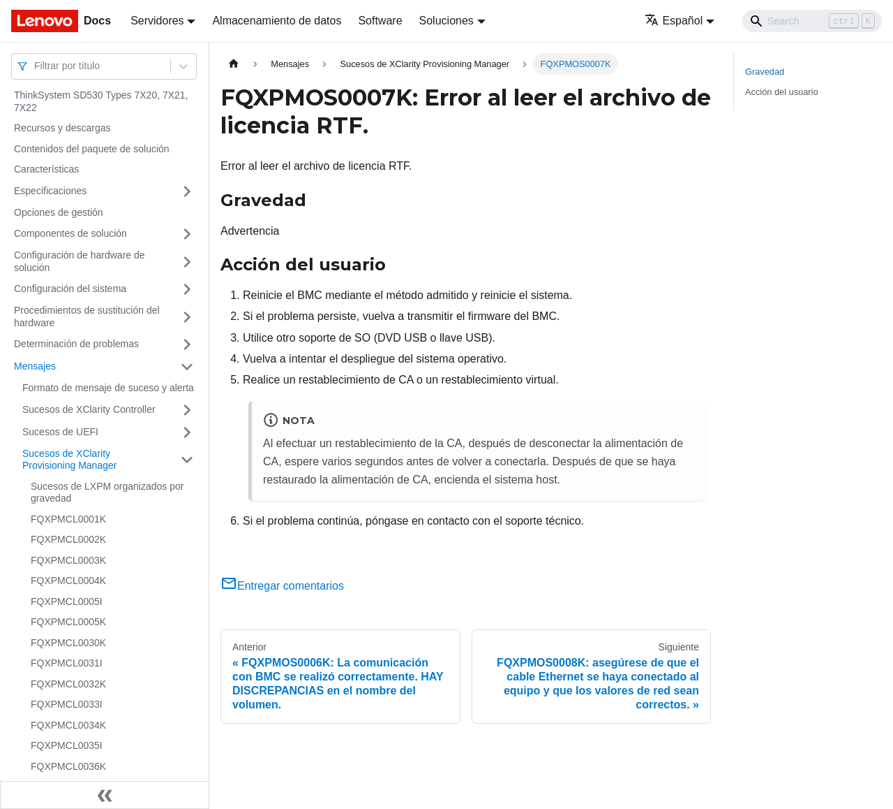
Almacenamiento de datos (276, 21)
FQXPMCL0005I (67, 601)
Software (380, 21)
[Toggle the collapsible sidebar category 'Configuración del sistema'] (187, 289)
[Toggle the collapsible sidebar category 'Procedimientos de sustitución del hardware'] (187, 316)
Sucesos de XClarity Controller (89, 409)
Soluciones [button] (446, 21)
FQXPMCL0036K (68, 766)
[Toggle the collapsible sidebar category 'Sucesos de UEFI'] (187, 432)
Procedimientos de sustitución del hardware (87, 316)
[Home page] (233, 64)
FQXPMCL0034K (68, 725)
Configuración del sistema (70, 288)
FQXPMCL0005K (68, 621)
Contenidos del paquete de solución (92, 148)
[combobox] (35, 66)
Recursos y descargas (62, 127)
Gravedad (764, 71)
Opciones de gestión (58, 212)
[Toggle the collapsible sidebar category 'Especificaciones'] (187, 191)
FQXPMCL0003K (68, 560)
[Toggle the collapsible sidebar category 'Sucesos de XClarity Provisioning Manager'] (187, 460)
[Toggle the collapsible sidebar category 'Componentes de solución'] (187, 234)
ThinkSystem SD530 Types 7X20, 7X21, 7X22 (101, 101)
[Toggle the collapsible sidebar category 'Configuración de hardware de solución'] (187, 261)
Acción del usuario (781, 92)
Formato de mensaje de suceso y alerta (108, 387)
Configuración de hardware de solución (79, 261)
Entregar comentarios (282, 586)
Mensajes (35, 366)
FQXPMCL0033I (67, 704)
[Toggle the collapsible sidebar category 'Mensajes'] (187, 367)
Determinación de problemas (76, 343)
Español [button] (674, 21)
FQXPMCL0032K (68, 684)
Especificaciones (50, 190)
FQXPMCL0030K (68, 642)
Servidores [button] (156, 21)
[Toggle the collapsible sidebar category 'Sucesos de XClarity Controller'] (187, 410)
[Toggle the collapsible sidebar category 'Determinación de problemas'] (187, 344)
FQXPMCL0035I (67, 745)
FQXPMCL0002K (68, 539)
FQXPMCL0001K (68, 519)
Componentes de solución (70, 233)
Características (46, 169)
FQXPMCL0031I (67, 663)
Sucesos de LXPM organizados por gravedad (107, 492)
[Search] (812, 21)
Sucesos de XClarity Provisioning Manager (69, 460)
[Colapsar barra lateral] (104, 795)
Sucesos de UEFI (60, 431)
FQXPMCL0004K (68, 580)
